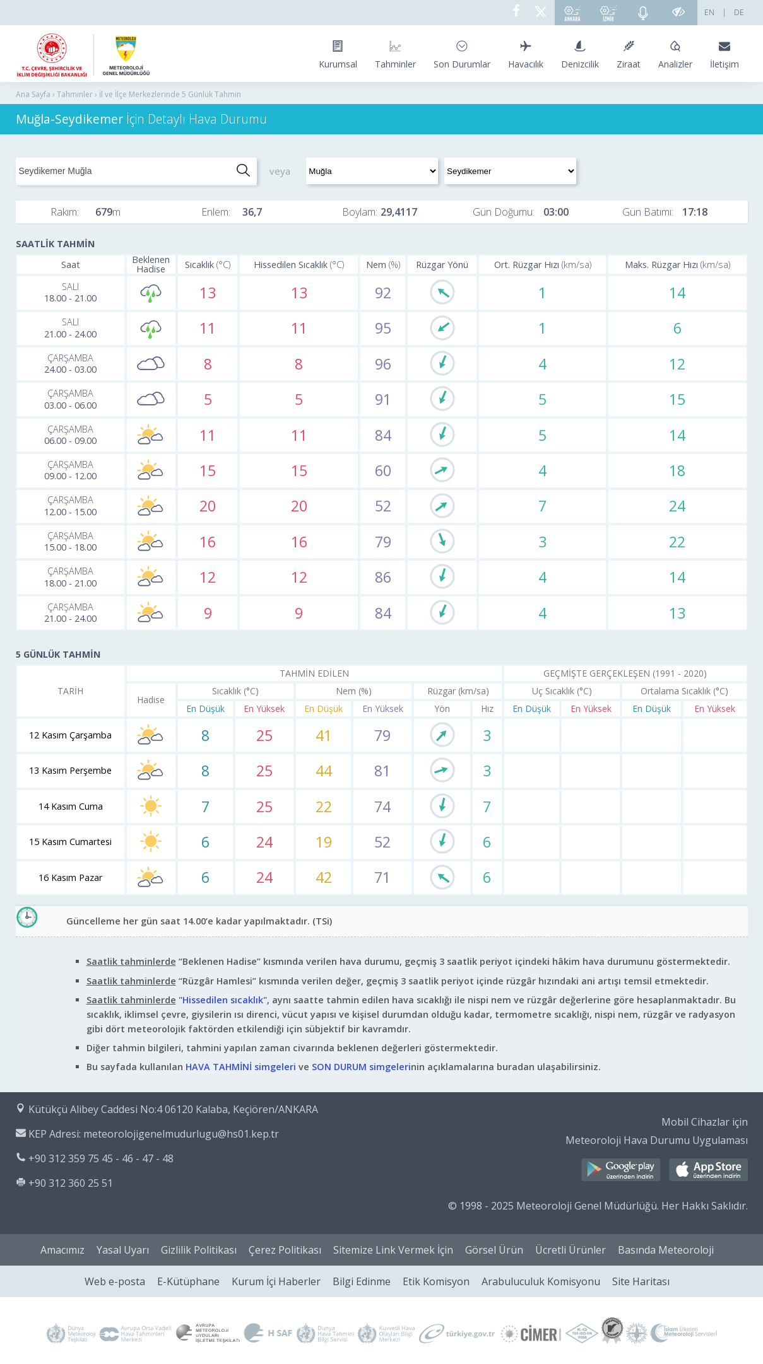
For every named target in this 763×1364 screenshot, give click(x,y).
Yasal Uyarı (123, 1250)
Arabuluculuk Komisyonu (541, 1281)
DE (739, 12)
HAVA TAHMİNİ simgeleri (241, 1067)
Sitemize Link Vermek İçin (393, 1250)
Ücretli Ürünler (570, 1250)
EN (709, 12)
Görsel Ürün (494, 1250)
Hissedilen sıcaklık (222, 1000)
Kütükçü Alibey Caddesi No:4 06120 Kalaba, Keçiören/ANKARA (173, 1109)
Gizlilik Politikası (199, 1250)
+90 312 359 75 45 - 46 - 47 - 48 (101, 1158)
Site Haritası (641, 1281)
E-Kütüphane (188, 1281)
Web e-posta (115, 1281)
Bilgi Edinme (362, 1281)
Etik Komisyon (436, 1281)
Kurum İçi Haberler (276, 1281)
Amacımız (62, 1250)
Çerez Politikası (285, 1250)
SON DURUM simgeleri (361, 1067)
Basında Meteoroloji (666, 1250)
